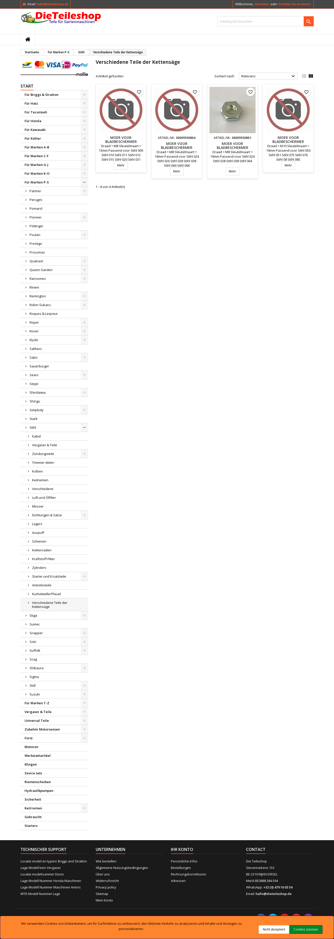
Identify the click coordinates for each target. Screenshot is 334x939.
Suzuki (35, 694)
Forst (29, 738)
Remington (38, 296)
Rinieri (34, 287)
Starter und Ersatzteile (49, 576)
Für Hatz (31, 103)
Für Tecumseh (36, 112)
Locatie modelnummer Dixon (42, 874)
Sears (34, 375)
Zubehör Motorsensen (42, 729)
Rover (34, 331)
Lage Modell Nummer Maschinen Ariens (51, 887)
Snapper (36, 633)
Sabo (34, 357)
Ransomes (38, 278)
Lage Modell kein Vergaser (41, 867)
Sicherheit (33, 799)
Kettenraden (41, 550)
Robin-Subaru (40, 305)
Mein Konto (104, 900)
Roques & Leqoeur (44, 313)
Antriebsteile (41, 585)
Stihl (33, 427)
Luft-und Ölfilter (44, 497)
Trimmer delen (43, 462)
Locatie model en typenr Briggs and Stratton (54, 861)
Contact (256, 849)
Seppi (34, 383)
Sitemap (102, 893)
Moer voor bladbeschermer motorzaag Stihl (121, 141)
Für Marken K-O (37, 173)
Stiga (33, 615)
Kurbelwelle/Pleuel (46, 594)
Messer (38, 506)
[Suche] (265, 21)
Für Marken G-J (36, 164)
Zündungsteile (43, 453)
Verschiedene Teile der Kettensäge (49, 604)
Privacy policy (106, 887)
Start (27, 86)
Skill (33, 685)
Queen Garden (41, 270)
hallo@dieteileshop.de (52, 4)
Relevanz (268, 76)
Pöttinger (36, 226)
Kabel (36, 436)
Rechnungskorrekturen (188, 874)
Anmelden (262, 4)
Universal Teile (37, 720)
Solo (33, 641)
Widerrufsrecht (107, 880)
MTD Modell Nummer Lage (40, 893)
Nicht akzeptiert (274, 929)
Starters (31, 825)
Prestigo (36, 243)
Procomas (37, 252)
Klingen (31, 764)
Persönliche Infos (184, 861)
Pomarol (36, 208)
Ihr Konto (182, 849)
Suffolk (35, 650)
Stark (34, 418)
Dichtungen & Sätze (47, 515)
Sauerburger (39, 366)
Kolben (37, 471)
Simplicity (37, 410)
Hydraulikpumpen (39, 790)
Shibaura (37, 668)
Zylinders (39, 567)
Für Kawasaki (35, 129)
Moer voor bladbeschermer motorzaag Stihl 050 (288, 141)
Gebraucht (33, 817)
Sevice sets (33, 773)
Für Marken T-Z (37, 703)
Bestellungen (181, 867)
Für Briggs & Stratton (41, 94)
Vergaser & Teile (44, 445)
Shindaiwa (38, 392)
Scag (33, 659)
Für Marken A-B (37, 147)
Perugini (36, 199)
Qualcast (36, 261)
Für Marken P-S (37, 182)
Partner (35, 191)
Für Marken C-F (37, 156)
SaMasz (36, 348)
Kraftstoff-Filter (43, 559)
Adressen (178, 880)
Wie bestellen (106, 861)
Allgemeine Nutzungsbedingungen (122, 867)
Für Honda (33, 121)
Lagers (37, 524)
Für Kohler (33, 138)
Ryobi (34, 340)
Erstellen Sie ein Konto (294, 4)
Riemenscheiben (38, 782)
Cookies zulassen (306, 929)
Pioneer (36, 217)
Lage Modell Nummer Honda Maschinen (51, 880)
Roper (34, 322)
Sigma (34, 676)
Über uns (103, 874)
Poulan (35, 234)
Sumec (35, 624)
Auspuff (38, 532)
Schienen (39, 541)
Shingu (35, 401)
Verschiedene (42, 489)
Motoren (31, 747)
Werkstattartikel (38, 755)
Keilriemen (40, 480)
